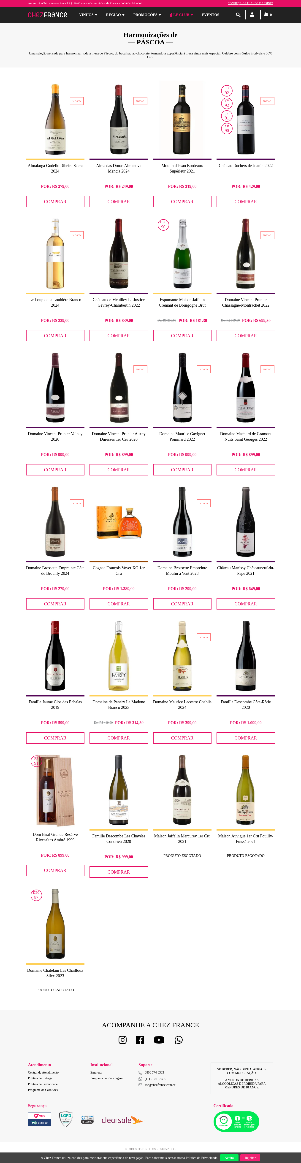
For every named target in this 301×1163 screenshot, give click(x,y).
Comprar (55, 201)
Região (113, 15)
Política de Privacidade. (202, 1158)
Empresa (96, 1072)
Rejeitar (250, 1158)
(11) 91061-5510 (152, 1079)
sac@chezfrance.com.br (156, 1085)
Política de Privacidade (43, 1084)
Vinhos (86, 15)
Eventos (210, 15)
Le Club (179, 15)
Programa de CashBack (43, 1090)
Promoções (145, 15)
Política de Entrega (40, 1078)
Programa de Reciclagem (106, 1078)
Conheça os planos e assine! (250, 3)
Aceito (229, 1158)
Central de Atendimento (43, 1072)
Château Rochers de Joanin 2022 (246, 165)
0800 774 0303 (154, 1072)
